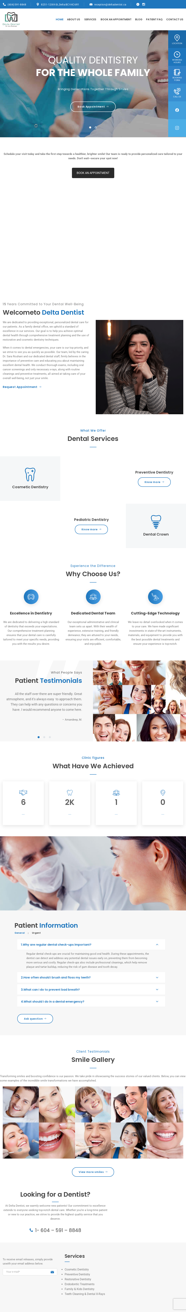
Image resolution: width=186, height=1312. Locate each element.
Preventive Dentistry (77, 1274)
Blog (138, 19)
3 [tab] (50, 737)
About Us (73, 19)
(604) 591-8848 (17, 4)
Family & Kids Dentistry (79, 1289)
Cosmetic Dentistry (77, 1269)
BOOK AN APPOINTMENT (93, 173)
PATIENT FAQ (154, 19)
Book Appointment (93, 106)
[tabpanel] (93, 83)
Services (90, 19)
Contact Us (174, 19)
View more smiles (93, 1172)
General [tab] (20, 933)
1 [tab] (38, 737)
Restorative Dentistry (78, 1279)
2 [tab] (44, 737)
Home (59, 19)
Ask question (35, 1019)
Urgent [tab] (36, 933)
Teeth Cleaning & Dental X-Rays (85, 1294)
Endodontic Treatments (79, 1284)
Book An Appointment (116, 19)
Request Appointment (22, 387)
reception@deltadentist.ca (110, 4)
